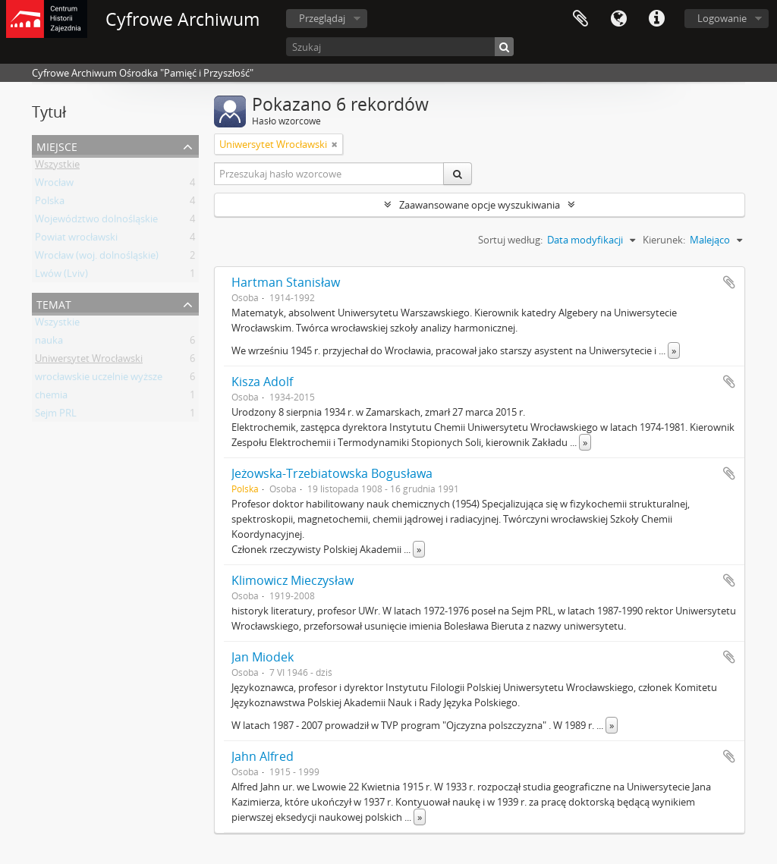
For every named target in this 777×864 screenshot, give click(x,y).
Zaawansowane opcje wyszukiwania (479, 205)
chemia (51, 397)
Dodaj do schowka (729, 282)
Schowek (580, 19)
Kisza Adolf (262, 381)
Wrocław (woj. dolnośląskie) (97, 258)
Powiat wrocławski (76, 240)
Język (618, 19)
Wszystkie (57, 167)
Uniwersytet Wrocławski (89, 361)
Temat (53, 303)
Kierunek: (664, 240)
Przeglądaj (322, 18)
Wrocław (54, 185)
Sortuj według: (510, 240)
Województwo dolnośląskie (96, 221)
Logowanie (722, 18)
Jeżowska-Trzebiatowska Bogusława (332, 473)
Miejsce (56, 145)
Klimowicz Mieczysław (292, 580)
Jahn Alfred (262, 756)
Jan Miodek (262, 657)
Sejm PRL (56, 416)
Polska (49, 203)
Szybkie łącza (656, 19)
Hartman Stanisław (285, 282)
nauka (49, 343)
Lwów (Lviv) (61, 276)
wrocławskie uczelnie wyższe (98, 379)
